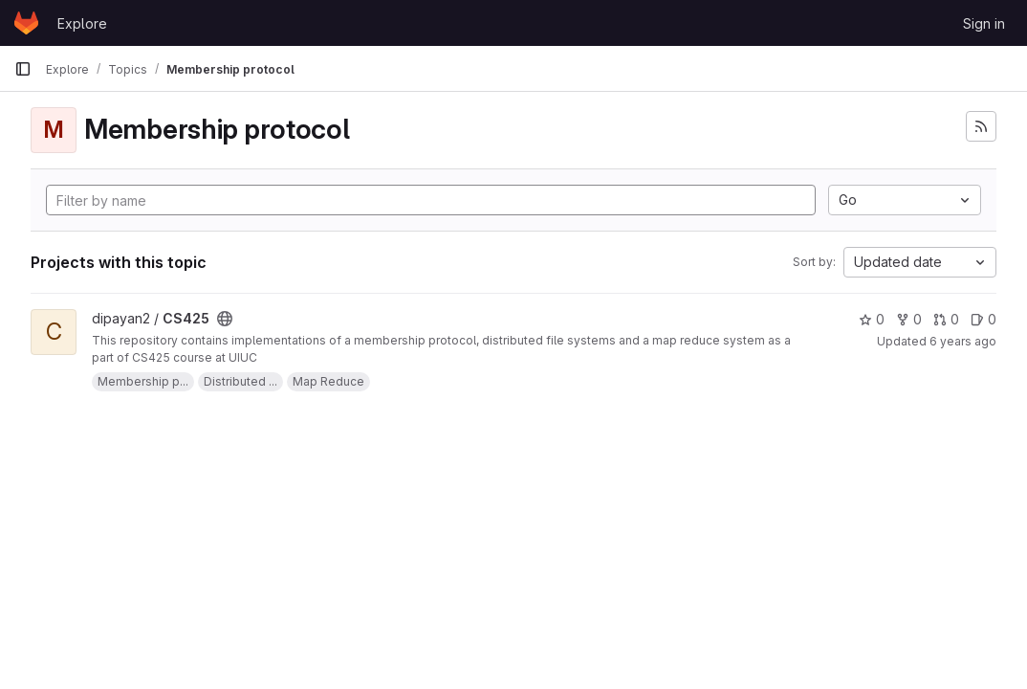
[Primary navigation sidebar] (23, 69)
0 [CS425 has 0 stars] (872, 319)
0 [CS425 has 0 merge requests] (946, 319)
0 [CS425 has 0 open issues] (983, 319)
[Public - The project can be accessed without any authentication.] (224, 318)
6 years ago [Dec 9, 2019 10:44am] (962, 341)
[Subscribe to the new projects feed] (981, 126)
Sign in (984, 23)
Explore (82, 23)
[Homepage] (26, 23)
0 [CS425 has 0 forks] (909, 319)
